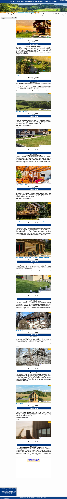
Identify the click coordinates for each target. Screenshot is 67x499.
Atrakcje (31, 12)
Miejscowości (15, 12)
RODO (10, 493)
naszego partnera (25, 53)
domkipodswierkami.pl (63, 0)
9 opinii (37, 410)
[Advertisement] (33, 488)
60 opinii (37, 46)
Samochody (25, 12)
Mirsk (49, 20)
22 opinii (37, 155)
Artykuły (37, 12)
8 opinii (43, 447)
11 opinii (38, 118)
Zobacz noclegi (34, 44)
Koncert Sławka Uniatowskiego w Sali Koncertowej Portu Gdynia (33, 460)
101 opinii (49, 83)
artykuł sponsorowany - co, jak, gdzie (46, 477)
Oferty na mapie (9, 12)
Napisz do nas (45, 497)
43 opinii (38, 191)
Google (2, 489)
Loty (20, 12)
